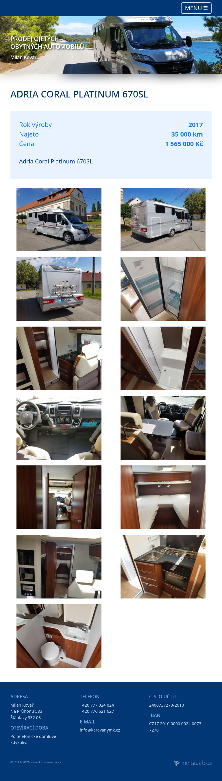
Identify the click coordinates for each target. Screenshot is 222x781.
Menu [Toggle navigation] (196, 8)
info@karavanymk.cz (100, 730)
